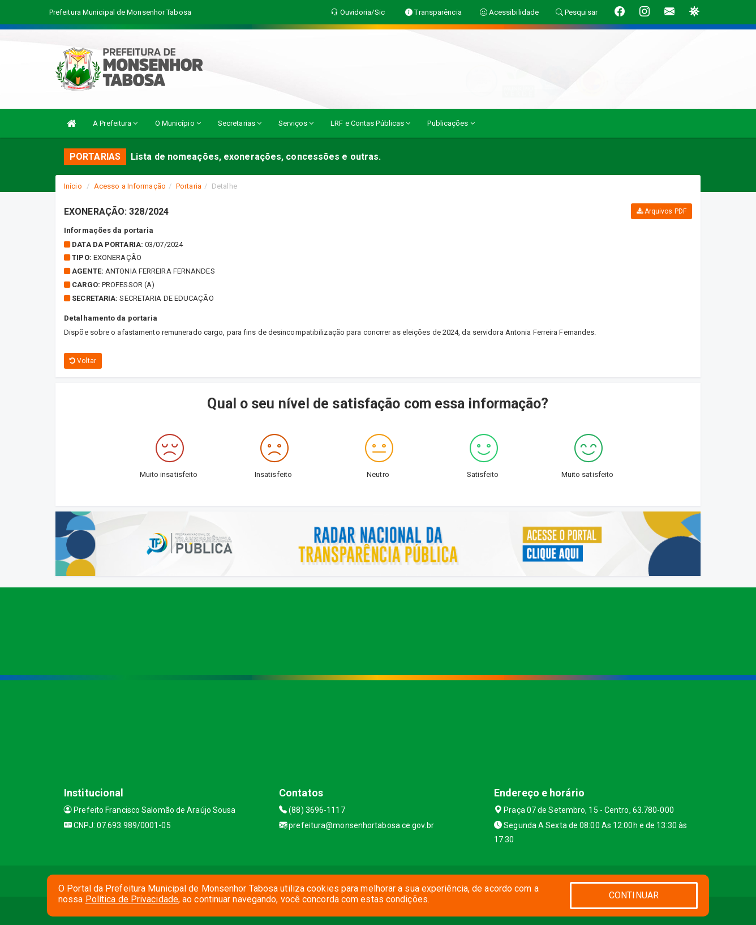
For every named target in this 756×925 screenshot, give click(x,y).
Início (73, 186)
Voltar (83, 361)
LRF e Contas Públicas (370, 123)
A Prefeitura (115, 123)
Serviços (295, 123)
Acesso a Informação (130, 186)
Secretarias (239, 123)
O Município (178, 123)
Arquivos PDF (661, 211)
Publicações (450, 123)
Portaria (188, 186)
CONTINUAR (634, 895)
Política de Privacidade (131, 899)
